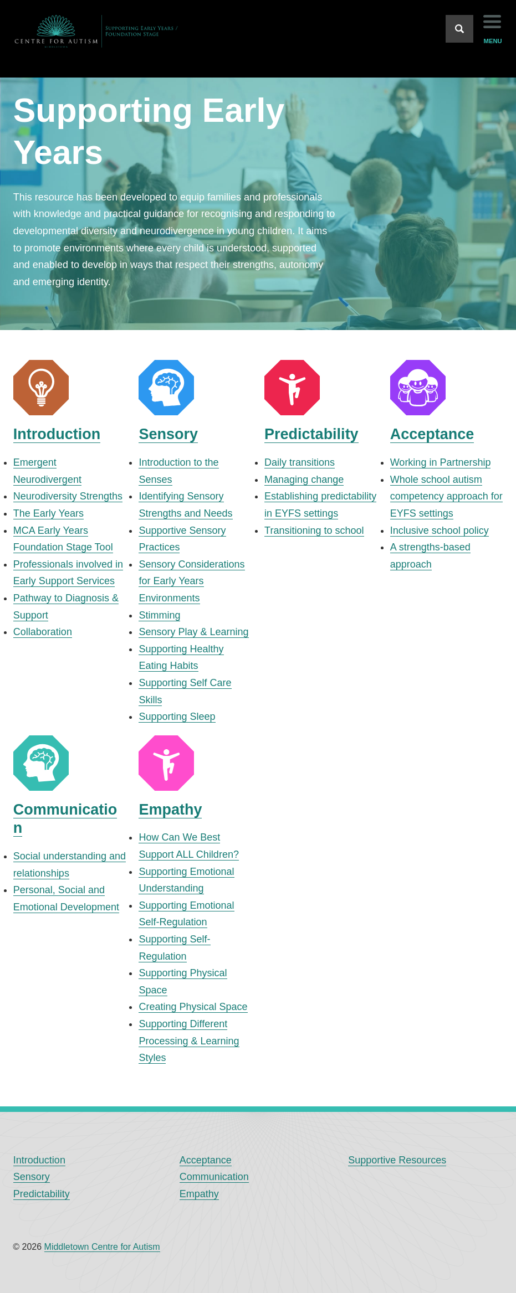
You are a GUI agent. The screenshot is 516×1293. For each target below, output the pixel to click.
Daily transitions (299, 462)
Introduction (56, 434)
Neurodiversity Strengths (67, 496)
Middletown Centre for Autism (102, 1246)
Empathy (170, 809)
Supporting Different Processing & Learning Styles (189, 1040)
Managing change (304, 479)
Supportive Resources (397, 1160)
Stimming (159, 615)
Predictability (311, 434)
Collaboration (42, 631)
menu (493, 41)
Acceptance (432, 434)
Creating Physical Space (193, 1006)
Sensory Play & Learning (193, 631)
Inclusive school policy (439, 530)
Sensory (168, 434)
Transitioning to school (314, 530)
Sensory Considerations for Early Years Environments (191, 581)
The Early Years (48, 513)
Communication (214, 1176)
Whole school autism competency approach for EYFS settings (446, 496)
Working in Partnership (440, 462)
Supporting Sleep (177, 716)
